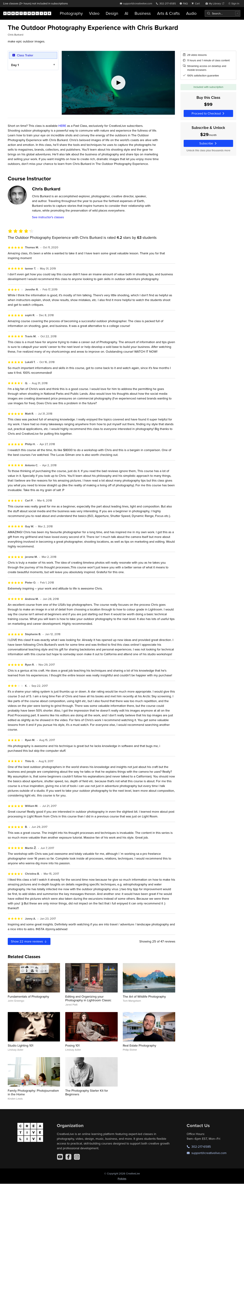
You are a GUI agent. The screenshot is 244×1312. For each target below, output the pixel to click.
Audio (191, 13)
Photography (71, 13)
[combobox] (222, 13)
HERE (62, 125)
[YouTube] (60, 1157)
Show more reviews (29, 941)
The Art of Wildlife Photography (144, 996)
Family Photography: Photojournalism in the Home (33, 1092)
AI (126, 13)
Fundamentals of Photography (28, 996)
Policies (122, 1178)
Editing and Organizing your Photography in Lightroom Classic (88, 998)
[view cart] (196, 3)
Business (143, 13)
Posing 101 (72, 1045)
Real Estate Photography (139, 1045)
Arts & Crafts (168, 13)
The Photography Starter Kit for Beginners (86, 1092)
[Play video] (118, 83)
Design (112, 13)
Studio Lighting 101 (20, 1045)
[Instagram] (77, 1157)
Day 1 (15, 65)
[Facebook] (68, 1157)
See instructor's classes (48, 217)
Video (94, 13)
